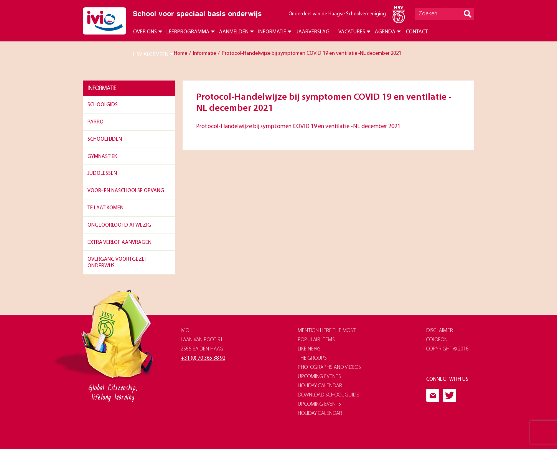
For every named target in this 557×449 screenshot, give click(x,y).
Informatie (272, 32)
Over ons (145, 32)
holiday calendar (320, 386)
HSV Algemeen (150, 55)
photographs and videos (329, 367)
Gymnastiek (102, 157)
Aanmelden (234, 32)
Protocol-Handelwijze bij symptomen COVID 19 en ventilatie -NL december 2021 (298, 126)
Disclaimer (439, 331)
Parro (95, 122)
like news (309, 349)
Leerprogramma (187, 32)
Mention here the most (327, 331)
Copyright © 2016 (447, 349)
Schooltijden (104, 139)
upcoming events (319, 377)
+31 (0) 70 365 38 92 (203, 358)
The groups (312, 358)
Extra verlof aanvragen (119, 242)
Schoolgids (102, 105)
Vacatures (351, 32)
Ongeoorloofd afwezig (119, 225)
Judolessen (102, 173)
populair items (316, 340)
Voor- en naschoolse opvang (125, 191)
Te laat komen (105, 208)
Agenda (385, 32)
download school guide (328, 395)
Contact (417, 32)
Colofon (437, 340)
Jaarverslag (313, 32)
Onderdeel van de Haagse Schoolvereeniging (337, 14)
